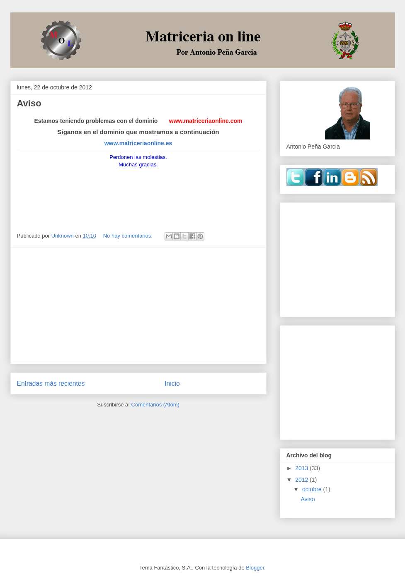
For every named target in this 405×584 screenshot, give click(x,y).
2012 (302, 479)
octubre (312, 489)
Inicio (172, 383)
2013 (302, 468)
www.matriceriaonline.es (138, 143)
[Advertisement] (138, 306)
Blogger (255, 568)
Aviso (29, 103)
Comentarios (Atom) (155, 404)
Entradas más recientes (51, 383)
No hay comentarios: (128, 236)
